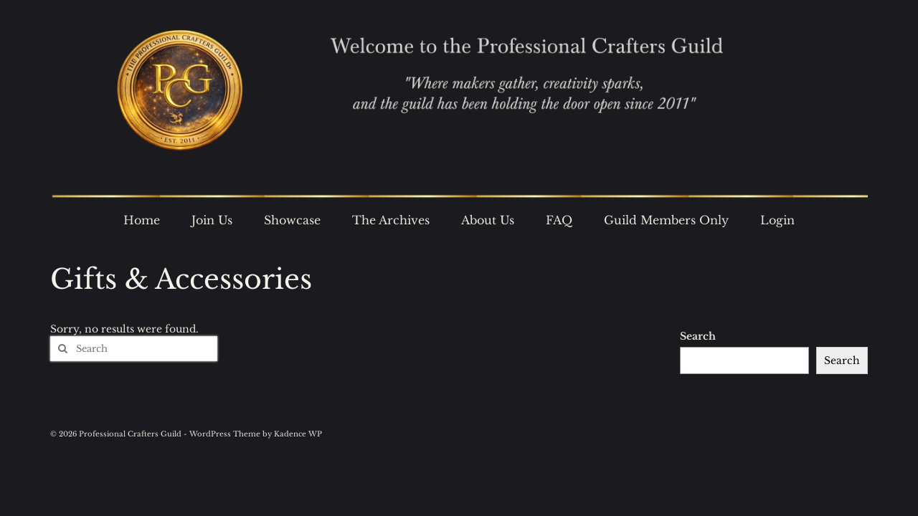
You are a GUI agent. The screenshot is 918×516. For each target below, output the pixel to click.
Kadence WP (298, 434)
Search (698, 336)
